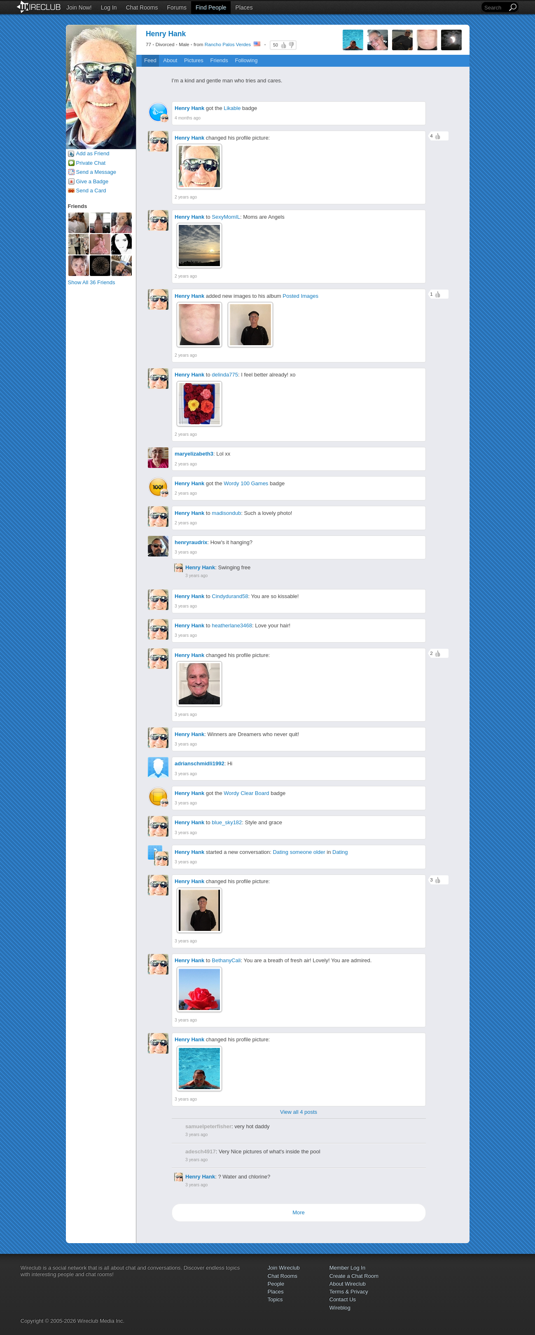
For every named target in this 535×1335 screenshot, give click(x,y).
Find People (211, 7)
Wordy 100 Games (246, 483)
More (298, 1212)
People (276, 1284)
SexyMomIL (226, 217)
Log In (108, 7)
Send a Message (96, 172)
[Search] (495, 7)
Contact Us (342, 1299)
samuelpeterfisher (208, 1126)
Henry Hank (189, 108)
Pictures (193, 60)
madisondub (226, 513)
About (170, 60)
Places (243, 7)
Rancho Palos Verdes (228, 44)
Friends (219, 60)
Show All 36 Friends (91, 282)
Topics (275, 1299)
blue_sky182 (227, 822)
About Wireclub (347, 1284)
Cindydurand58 (230, 596)
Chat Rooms (142, 7)
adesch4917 (200, 1151)
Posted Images (300, 296)
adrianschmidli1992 (199, 763)
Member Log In (347, 1268)
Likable (232, 108)
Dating (340, 852)
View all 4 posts (298, 1112)
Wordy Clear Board (246, 793)
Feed (150, 60)
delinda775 (225, 375)
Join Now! (78, 7)
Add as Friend (93, 153)
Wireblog (339, 1308)
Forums (176, 7)
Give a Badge (92, 181)
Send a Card (91, 190)
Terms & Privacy (348, 1291)
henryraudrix (191, 542)
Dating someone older (299, 852)
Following (246, 60)
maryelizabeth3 (194, 454)
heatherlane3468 (232, 625)
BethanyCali (226, 960)
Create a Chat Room (353, 1276)
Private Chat (91, 163)
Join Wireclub (284, 1268)
